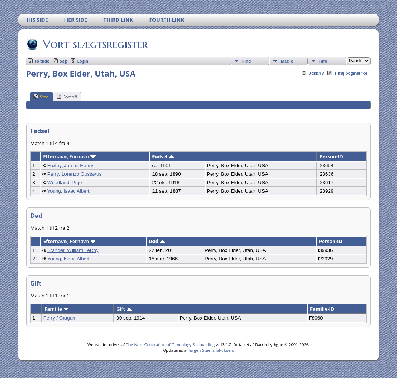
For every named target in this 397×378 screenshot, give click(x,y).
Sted (40, 96)
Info (323, 61)
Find (246, 61)
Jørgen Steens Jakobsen (211, 350)
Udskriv (316, 73)
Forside (41, 61)
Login (82, 61)
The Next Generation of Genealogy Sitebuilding (170, 344)
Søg (63, 61)
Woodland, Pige (64, 182)
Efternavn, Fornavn (69, 156)
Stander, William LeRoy (73, 250)
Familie (56, 309)
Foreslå (67, 96)
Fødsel (163, 156)
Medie (287, 61)
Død (157, 241)
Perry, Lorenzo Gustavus (74, 174)
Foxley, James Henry (70, 165)
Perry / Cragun (59, 318)
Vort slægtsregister (94, 44)
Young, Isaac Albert (68, 191)
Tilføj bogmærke (350, 73)
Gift (124, 309)
